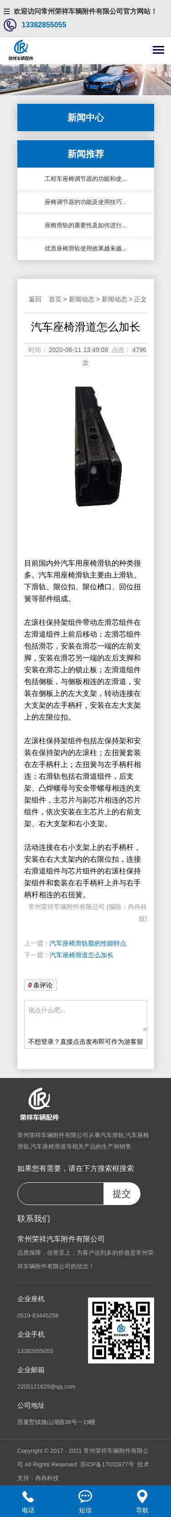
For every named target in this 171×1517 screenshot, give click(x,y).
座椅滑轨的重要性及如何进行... (86, 225)
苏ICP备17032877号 (107, 1464)
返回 (35, 299)
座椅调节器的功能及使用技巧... (86, 202)
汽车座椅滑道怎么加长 (82, 955)
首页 (55, 299)
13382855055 (44, 25)
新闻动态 (81, 299)
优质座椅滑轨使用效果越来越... (86, 248)
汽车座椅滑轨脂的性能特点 (88, 943)
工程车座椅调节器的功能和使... (86, 178)
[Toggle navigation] (158, 51)
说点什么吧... (87, 1017)
